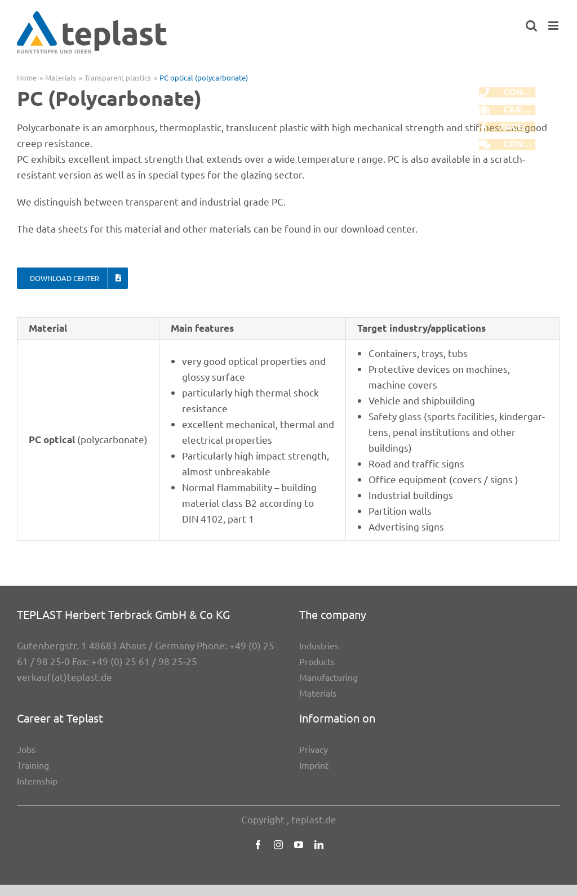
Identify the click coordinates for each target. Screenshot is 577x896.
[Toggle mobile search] (531, 26)
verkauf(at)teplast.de (64, 677)
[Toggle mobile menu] (554, 26)
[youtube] (298, 844)
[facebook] (258, 844)
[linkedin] (318, 844)
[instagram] (278, 844)
